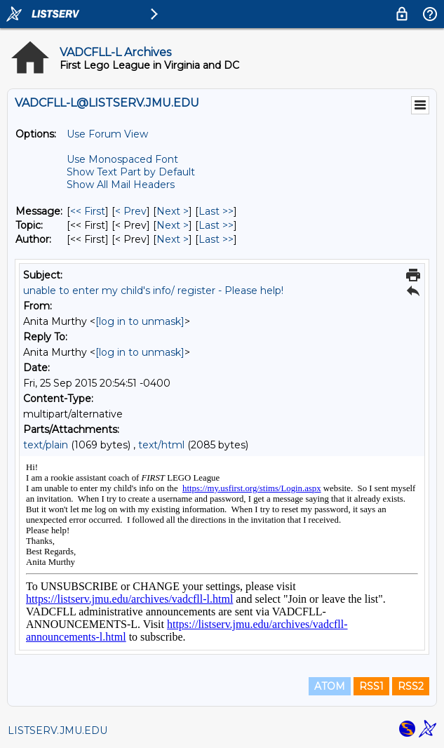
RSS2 (411, 686)
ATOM (329, 686)
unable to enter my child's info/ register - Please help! (153, 290)
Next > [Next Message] (172, 211)
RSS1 (371, 686)
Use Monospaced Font (122, 159)
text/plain (45, 445)
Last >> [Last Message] (216, 211)
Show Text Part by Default (131, 172)
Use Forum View (107, 134)
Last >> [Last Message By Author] (216, 239)
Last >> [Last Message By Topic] (216, 225)
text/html (161, 445)
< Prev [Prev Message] (131, 211)
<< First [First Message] (87, 211)
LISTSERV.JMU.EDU (57, 730)
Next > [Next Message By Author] (172, 239)
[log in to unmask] (139, 321)
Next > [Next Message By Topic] (172, 225)
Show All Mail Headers (121, 184)
